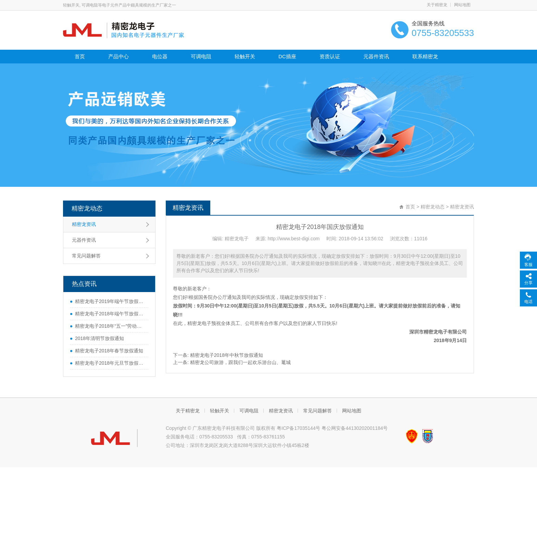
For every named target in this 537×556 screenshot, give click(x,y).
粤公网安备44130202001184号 (355, 428)
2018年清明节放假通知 (99, 338)
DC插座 (287, 56)
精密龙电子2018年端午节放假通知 (110, 313)
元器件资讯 (376, 56)
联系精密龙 (425, 56)
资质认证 (330, 56)
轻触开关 (245, 56)
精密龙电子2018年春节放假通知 (109, 350)
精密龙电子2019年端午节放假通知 (110, 301)
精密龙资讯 (84, 224)
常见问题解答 (86, 255)
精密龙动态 (87, 208)
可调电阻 (201, 56)
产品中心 (118, 56)
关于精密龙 (437, 4)
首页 (80, 56)
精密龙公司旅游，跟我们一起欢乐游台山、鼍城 (240, 362)
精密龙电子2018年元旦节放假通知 (110, 363)
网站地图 (462, 4)
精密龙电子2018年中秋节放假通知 (226, 355)
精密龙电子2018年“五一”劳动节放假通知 (110, 326)
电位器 (159, 56)
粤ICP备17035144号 (299, 428)
